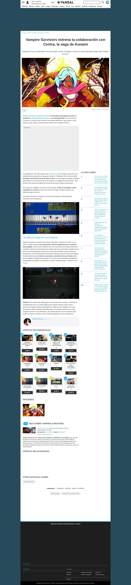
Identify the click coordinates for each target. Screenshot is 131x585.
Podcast (99, 6)
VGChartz (68, 579)
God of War (38, 1)
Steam (44, 3)
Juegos (48, 6)
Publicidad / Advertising (86, 572)
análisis (25, 263)
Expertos (68, 488)
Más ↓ (53, 2)
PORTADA (24, 6)
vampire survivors (29, 481)
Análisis (37, 6)
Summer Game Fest (36, 3)
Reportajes (55, 6)
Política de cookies (100, 574)
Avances (62, 6)
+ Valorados (60, 488)
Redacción (68, 572)
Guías (43, 6)
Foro (72, 6)
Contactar (68, 574)
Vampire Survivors (43, 118)
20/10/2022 (49, 432)
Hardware (85, 6)
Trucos (68, 6)
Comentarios (51, 488)
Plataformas (92, 6)
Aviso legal (98, 572)
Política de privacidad (86, 574)
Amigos (74, 488)
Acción (63, 432)
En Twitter (81, 488)
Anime (33, 1)
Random (78, 6)
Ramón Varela (96, 109)
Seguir (25, 423)
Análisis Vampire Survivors (44, 434)
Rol (59, 432)
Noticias (31, 6)
